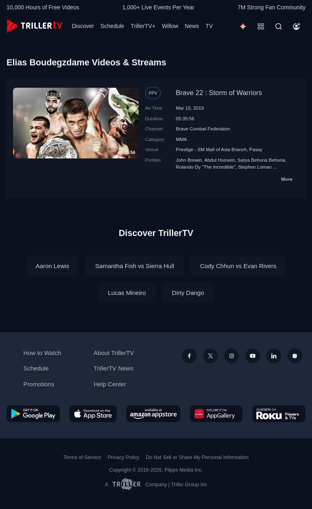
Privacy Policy (123, 457)
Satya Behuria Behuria (261, 159)
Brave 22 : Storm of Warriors (219, 93)
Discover (83, 26)
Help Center (109, 384)
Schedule (112, 26)
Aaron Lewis (52, 265)
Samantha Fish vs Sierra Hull (134, 265)
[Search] (279, 26)
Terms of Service (82, 457)
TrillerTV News (113, 368)
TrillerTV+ (143, 26)
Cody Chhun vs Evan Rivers (238, 265)
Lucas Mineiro (127, 292)
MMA (181, 139)
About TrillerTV (113, 352)
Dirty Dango (188, 292)
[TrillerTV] (34, 26)
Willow (170, 26)
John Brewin (189, 159)
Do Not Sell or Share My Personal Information (197, 457)
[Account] (297, 26)
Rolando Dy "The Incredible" (206, 166)
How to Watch (42, 352)
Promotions (39, 384)
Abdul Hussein (219, 159)
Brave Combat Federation (203, 128)
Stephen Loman (255, 166)
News (192, 26)
